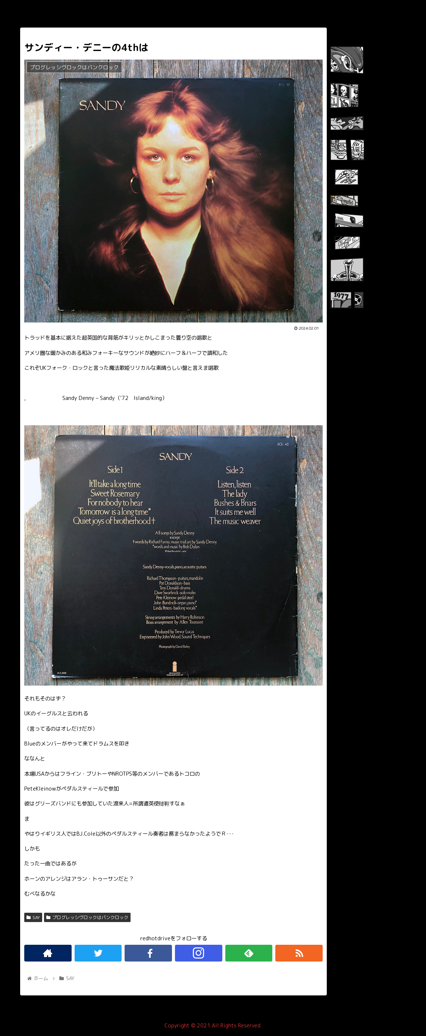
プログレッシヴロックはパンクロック (87, 917)
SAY (33, 917)
